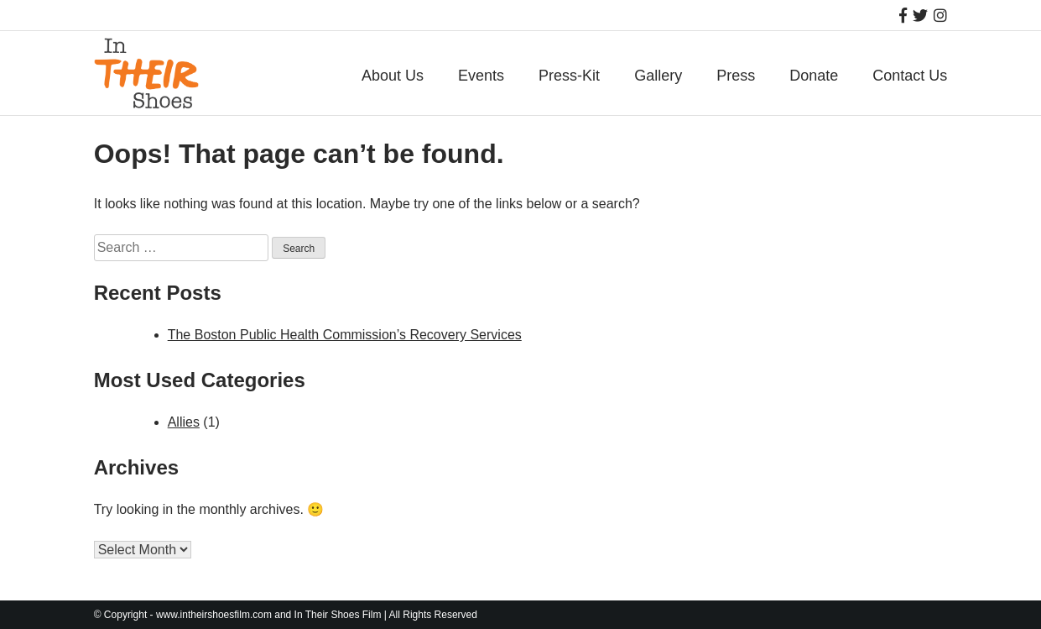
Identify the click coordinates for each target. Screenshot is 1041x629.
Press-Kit (569, 75)
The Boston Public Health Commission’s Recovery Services (345, 335)
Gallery (658, 75)
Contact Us (909, 75)
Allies (184, 422)
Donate (813, 75)
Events (481, 75)
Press (735, 75)
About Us (393, 75)
